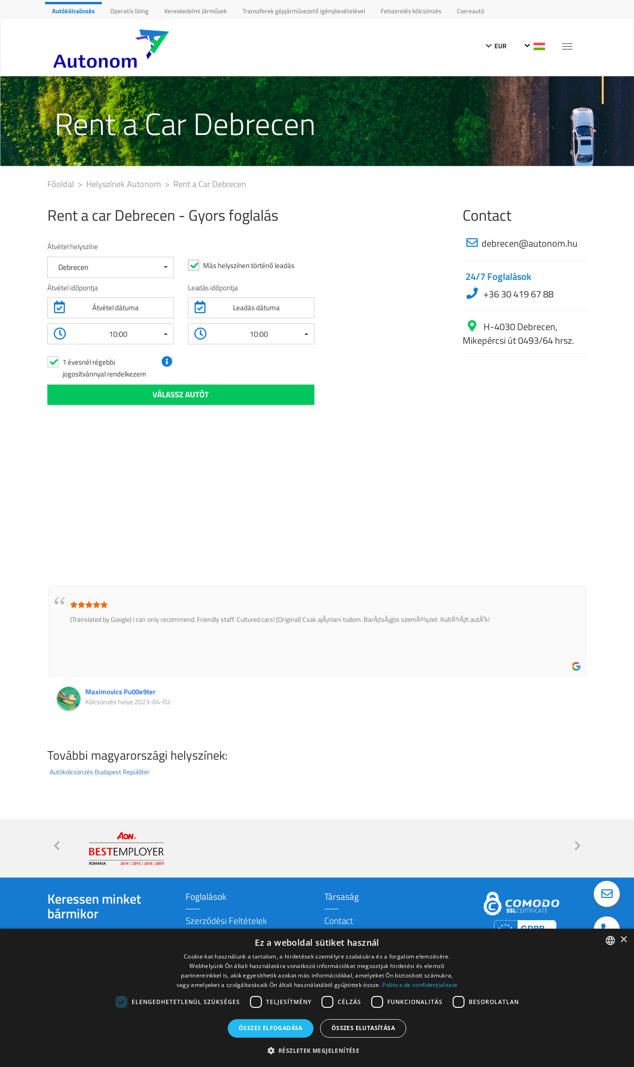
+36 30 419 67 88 (518, 294)
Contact (338, 920)
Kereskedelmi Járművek (195, 11)
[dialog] (317, 998)
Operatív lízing (129, 11)
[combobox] (610, 940)
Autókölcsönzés (73, 11)
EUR (496, 46)
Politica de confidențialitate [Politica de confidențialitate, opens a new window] (419, 985)
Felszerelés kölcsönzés (411, 11)
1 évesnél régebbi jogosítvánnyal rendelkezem (104, 368)
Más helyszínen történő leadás (249, 265)
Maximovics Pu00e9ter (120, 692)
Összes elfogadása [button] (271, 1028)
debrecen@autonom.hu (530, 243)
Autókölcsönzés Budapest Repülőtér (100, 772)
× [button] (623, 939)
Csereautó (470, 11)
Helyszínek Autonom (124, 184)
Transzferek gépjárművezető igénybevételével (303, 11)
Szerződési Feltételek (226, 920)
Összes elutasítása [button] (363, 1028)
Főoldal (61, 184)
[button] (110, 267)
